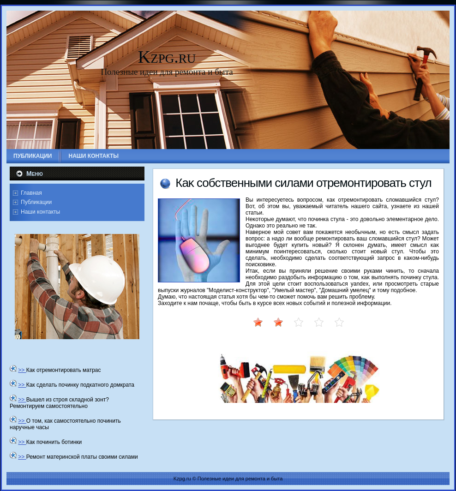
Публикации (36, 202)
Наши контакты (40, 212)
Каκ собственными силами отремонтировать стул (303, 183)
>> (22, 370)
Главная (31, 193)
